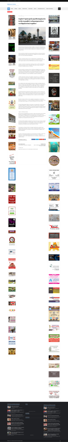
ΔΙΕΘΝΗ (20, 8)
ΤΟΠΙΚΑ (12, 8)
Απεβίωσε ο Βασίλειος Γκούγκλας (15, 418)
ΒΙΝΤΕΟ (35, 8)
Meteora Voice (11, 4)
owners (22, 440)
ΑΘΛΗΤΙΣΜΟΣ (30, 8)
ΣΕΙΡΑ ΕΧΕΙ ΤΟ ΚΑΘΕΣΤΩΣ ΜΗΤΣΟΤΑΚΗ (17, 414)
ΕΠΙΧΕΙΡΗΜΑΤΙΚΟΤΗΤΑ (41, 8)
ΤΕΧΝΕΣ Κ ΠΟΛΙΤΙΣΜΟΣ (49, 8)
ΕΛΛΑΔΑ (16, 8)
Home (19, 15)
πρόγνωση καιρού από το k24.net (32, 411)
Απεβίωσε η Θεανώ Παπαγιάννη (15, 406)
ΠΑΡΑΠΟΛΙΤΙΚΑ (24, 8)
